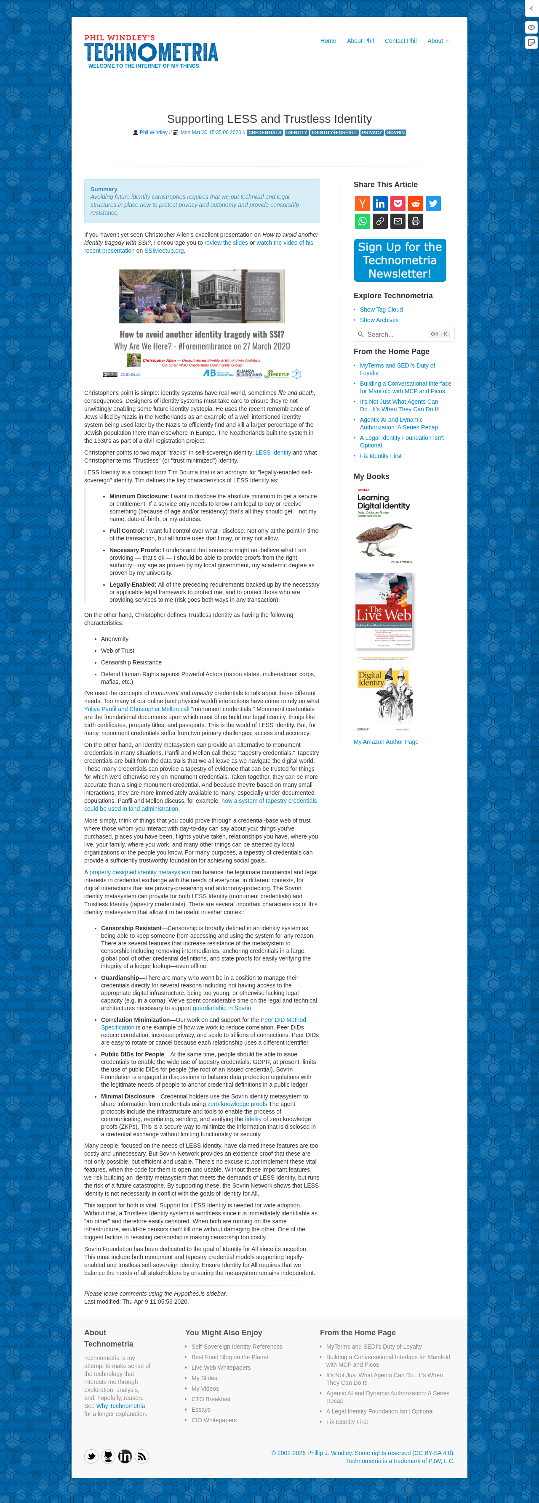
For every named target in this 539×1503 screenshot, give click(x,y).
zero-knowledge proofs (237, 1104)
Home (328, 40)
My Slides (204, 1378)
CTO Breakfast (211, 1399)
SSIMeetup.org (164, 250)
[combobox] (404, 334)
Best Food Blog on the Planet (230, 1357)
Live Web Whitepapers (221, 1367)
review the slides (226, 242)
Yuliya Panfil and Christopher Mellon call (136, 709)
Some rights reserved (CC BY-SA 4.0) (404, 1453)
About (438, 40)
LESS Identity (273, 452)
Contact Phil (400, 40)
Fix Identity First (381, 455)
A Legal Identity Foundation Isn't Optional (380, 1411)
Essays (201, 1409)
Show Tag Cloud (381, 309)
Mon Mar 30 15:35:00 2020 (211, 132)
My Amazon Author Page (386, 741)
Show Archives (379, 320)
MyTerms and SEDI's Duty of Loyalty (374, 1346)
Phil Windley (154, 132)
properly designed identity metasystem (139, 872)
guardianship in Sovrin (222, 1008)
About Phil (360, 40)
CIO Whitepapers (214, 1420)
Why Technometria (120, 1405)
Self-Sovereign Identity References (237, 1346)
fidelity (253, 1119)
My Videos (205, 1388)
